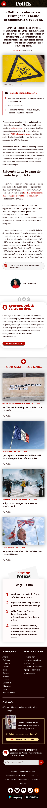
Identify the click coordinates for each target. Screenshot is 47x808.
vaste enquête (16, 128)
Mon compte (29, 673)
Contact (13, 771)
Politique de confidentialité (17, 779)
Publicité (36, 779)
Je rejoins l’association (33, 666)
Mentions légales (27, 771)
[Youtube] (23, 791)
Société (6, 666)
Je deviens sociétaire (32, 660)
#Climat (6, 707)
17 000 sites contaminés (19, 134)
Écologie (6, 663)
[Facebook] (10, 791)
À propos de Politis (32, 669)
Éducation (7, 686)
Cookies (22, 783)
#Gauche (23, 707)
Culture (6, 673)
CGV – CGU (34, 775)
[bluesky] (17, 791)
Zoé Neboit (16, 50)
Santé (5, 689)
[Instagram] (30, 791)
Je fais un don (29, 657)
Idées (5, 669)
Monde (6, 676)
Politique (6, 660)
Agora (5, 657)
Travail (6, 679)
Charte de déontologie (15, 775)
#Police (14, 707)
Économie (7, 682)
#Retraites (32, 707)
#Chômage (7, 710)
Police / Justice (9, 692)
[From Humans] (36, 790)
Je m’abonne (29, 663)
